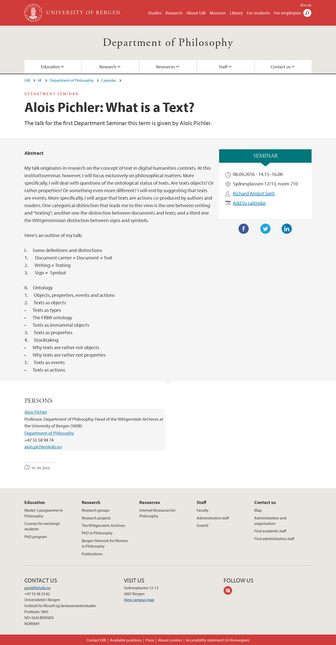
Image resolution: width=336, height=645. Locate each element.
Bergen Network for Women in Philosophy (105, 543)
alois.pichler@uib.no (43, 447)
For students (258, 13)
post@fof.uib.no (37, 587)
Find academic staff (270, 530)
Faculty (203, 510)
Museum (218, 13)
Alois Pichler (35, 412)
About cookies (170, 640)
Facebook (244, 229)
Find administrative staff (274, 538)
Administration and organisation (270, 520)
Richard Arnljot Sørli (254, 193)
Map (258, 510)
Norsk (306, 4)
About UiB (196, 13)
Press (150, 640)
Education (50, 67)
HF (40, 80)
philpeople (230, 591)
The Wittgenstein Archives (103, 525)
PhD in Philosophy (97, 532)
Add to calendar (249, 203)
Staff (223, 67)
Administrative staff (213, 517)
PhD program (35, 536)
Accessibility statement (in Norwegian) (218, 640)
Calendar (108, 80)
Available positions (126, 640)
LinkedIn (287, 229)
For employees (287, 13)
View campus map (139, 599)
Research (174, 13)
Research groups (95, 510)
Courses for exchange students (42, 526)
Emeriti (202, 525)
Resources (165, 67)
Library (236, 13)
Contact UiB (96, 640)
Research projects (96, 517)
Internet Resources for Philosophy (157, 513)
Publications (92, 553)
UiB (27, 80)
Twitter (265, 229)
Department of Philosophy (168, 43)
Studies (155, 13)
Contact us (281, 67)
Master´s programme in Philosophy (43, 513)
